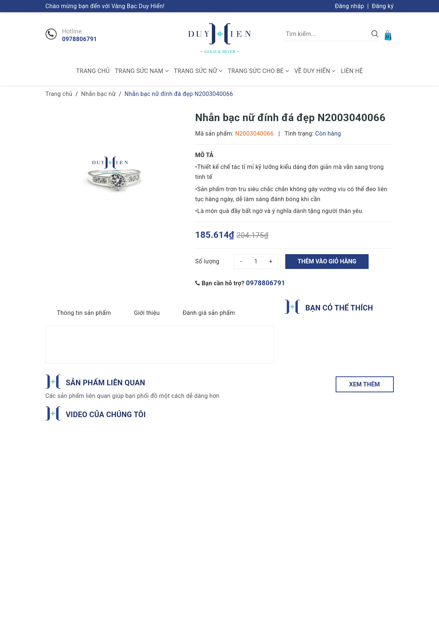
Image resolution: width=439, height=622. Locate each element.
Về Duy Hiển (314, 70)
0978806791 (79, 39)
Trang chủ (93, 70)
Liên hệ (352, 70)
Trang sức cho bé (258, 70)
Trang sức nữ (198, 70)
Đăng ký (383, 6)
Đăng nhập (349, 6)
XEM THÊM (364, 384)
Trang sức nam (142, 70)
